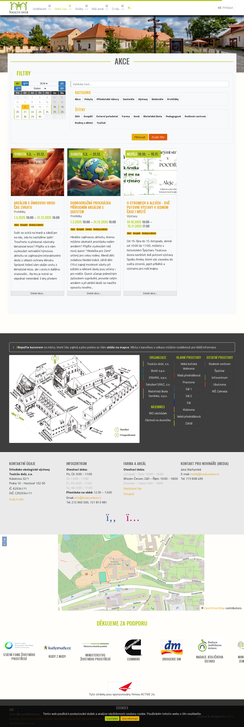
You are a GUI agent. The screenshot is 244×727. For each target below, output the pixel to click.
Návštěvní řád (132, 488)
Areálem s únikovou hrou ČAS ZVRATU (34, 205)
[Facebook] (111, 517)
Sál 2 (189, 396)
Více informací (130, 719)
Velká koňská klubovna (189, 366)
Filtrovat (139, 137)
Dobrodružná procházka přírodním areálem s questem (90, 207)
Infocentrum (220, 377)
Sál (189, 402)
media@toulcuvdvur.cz (204, 474)
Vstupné (129, 494)
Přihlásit (225, 7)
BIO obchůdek (158, 413)
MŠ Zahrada (219, 391)
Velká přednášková (189, 416)
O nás (118, 7)
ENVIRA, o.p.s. (158, 377)
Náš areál (100, 7)
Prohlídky (20, 211)
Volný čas (63, 7)
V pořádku (112, 719)
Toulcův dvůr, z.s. (158, 363)
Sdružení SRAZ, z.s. (158, 384)
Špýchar (219, 370)
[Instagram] (133, 517)
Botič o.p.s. (158, 370)
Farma (89, 229)
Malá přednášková (188, 375)
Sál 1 (189, 389)
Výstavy (132, 216)
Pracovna (189, 382)
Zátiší (188, 423)
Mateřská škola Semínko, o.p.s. (158, 393)
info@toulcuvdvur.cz (88, 497)
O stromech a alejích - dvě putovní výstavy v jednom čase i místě (148, 207)
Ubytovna (219, 384)
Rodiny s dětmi (36, 225)
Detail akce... (37, 293)
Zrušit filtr (158, 137)
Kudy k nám (16, 499)
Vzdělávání (42, 7)
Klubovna (189, 409)
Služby (82, 7)
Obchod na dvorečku (158, 420)
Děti (16, 225)
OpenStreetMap (214, 608)
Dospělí (23, 225)
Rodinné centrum (219, 363)
